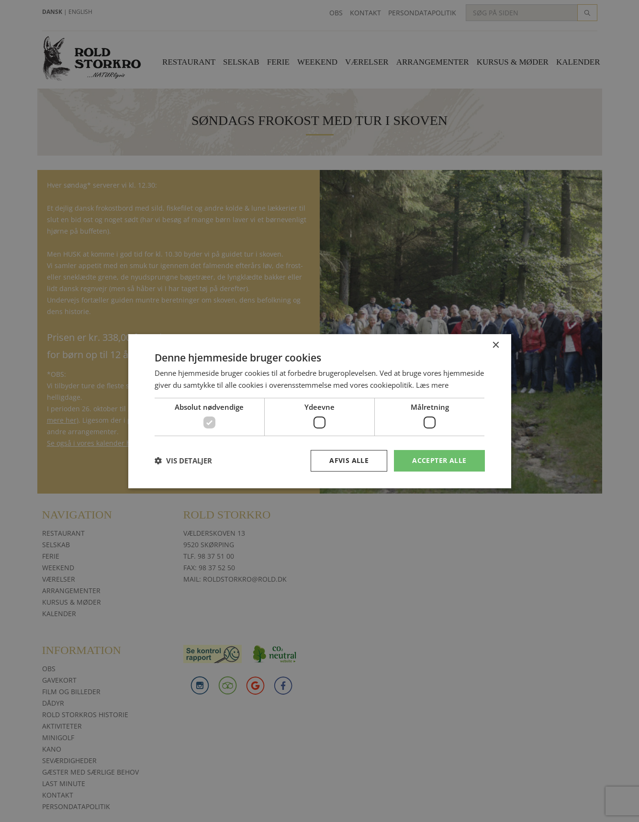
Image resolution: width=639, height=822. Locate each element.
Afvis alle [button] (349, 460)
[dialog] (319, 411)
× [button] (495, 345)
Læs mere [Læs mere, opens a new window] (432, 385)
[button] (183, 460)
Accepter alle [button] (439, 460)
